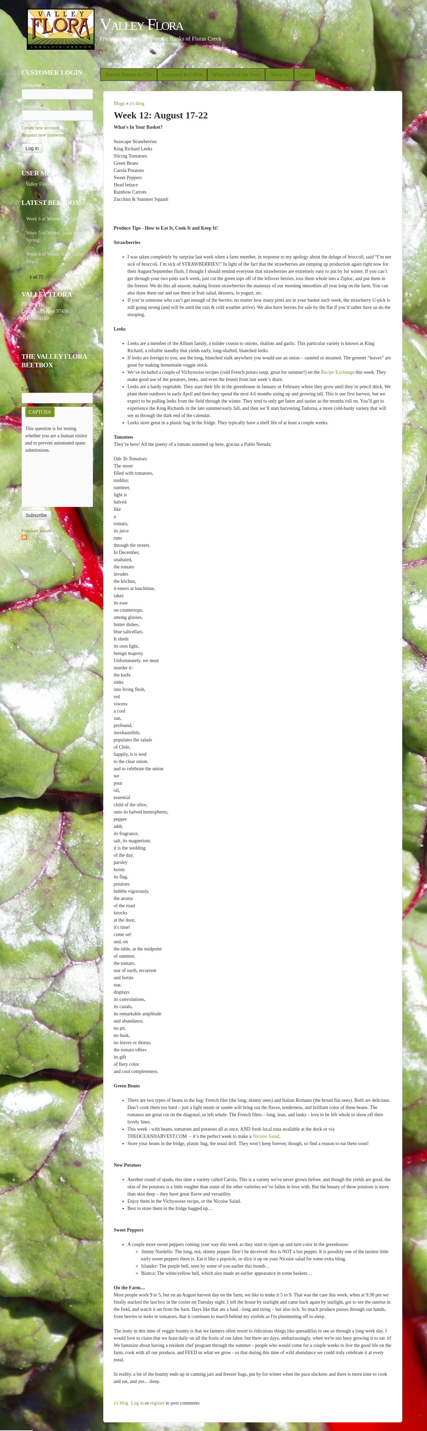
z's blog (137, 103)
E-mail (30, 389)
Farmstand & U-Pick (182, 74)
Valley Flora (141, 24)
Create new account (40, 127)
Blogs (119, 103)
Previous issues (36, 530)
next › (55, 277)
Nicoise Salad (266, 1136)
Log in (137, 1403)
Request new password (44, 135)
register (157, 1403)
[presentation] (53, 478)
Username (33, 85)
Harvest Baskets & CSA (128, 74)
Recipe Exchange (338, 372)
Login (304, 74)
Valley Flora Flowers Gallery (54, 184)
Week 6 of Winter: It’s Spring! (55, 218)
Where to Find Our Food (236, 74)
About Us (279, 74)
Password (33, 106)
